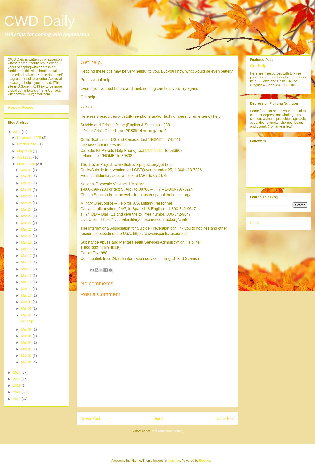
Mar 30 (26, 176)
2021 (17, 392)
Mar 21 (26, 229)
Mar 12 (26, 282)
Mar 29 (26, 183)
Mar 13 (26, 275)
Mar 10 (26, 295)
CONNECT (154, 150)
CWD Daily (39, 21)
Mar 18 (26, 249)
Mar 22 (26, 223)
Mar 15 (26, 269)
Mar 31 (26, 170)
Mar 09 (26, 302)
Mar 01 (26, 362)
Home (158, 418)
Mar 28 (26, 190)
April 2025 (25, 157)
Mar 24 (26, 209)
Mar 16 (26, 262)
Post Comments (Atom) (167, 431)
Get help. (27, 321)
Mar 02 (26, 356)
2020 (17, 399)
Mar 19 (26, 242)
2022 (17, 385)
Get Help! (259, 65)
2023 (17, 379)
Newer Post (90, 418)
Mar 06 (26, 329)
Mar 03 (26, 349)
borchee (174, 460)
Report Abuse (21, 107)
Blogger (204, 460)
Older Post (226, 418)
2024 (17, 372)
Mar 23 (26, 216)
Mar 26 (26, 196)
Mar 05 (26, 336)
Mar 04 (26, 342)
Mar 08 (26, 308)
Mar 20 (26, 236)
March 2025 (26, 164)
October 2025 (28, 144)
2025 (17, 132)
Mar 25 (26, 203)
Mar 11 (26, 289)
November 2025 (29, 137)
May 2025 (25, 151)
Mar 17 (26, 256)
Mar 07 (26, 315)
